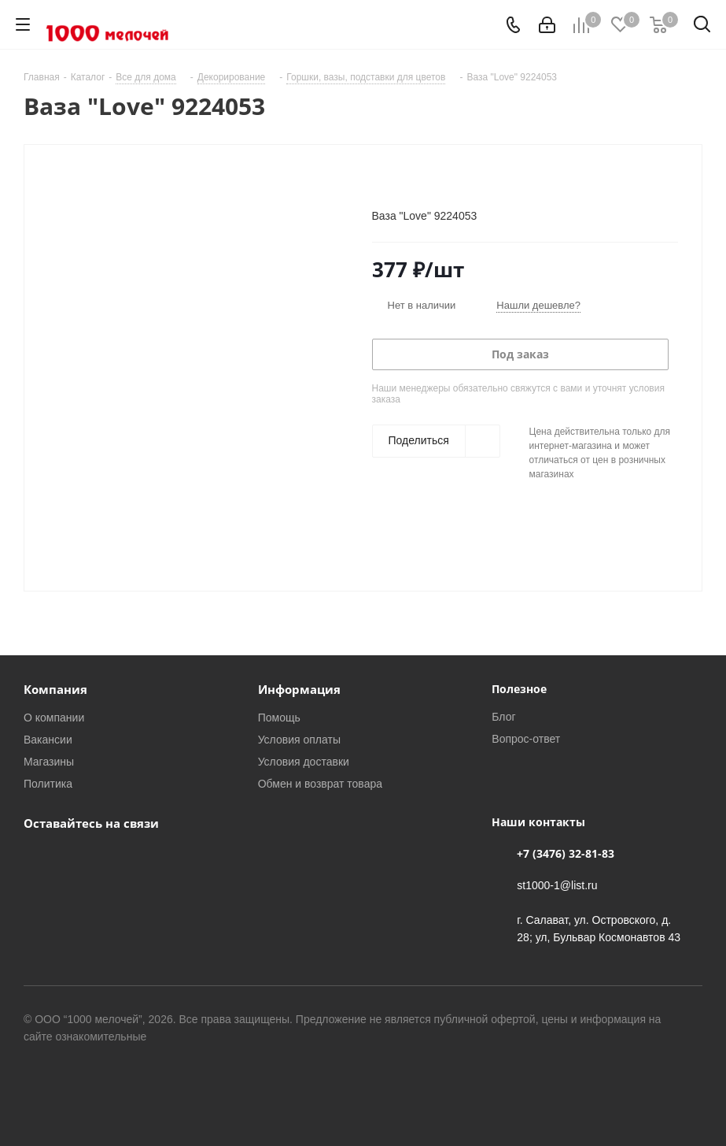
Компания (55, 689)
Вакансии (48, 739)
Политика (48, 783)
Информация (299, 689)
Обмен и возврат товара (320, 783)
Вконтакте (39, 859)
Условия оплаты (299, 739)
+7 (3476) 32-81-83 (565, 853)
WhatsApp (78, 859)
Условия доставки (303, 761)
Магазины (49, 761)
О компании (54, 717)
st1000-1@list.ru (557, 884)
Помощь (279, 717)
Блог (503, 716)
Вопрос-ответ (526, 738)
